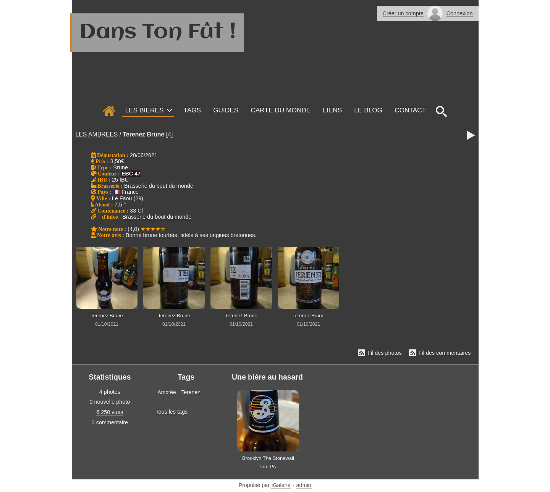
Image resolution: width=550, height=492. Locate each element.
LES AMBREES (97, 134)
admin (303, 485)
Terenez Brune (144, 134)
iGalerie (281, 485)
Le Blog (368, 110)
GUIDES (225, 110)
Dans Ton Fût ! (157, 32)
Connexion (459, 13)
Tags (192, 110)
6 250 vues (109, 412)
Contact (410, 110)
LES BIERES (144, 110)
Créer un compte (403, 13)
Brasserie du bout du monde (157, 217)
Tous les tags (171, 412)
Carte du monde (281, 110)
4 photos (109, 392)
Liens (332, 110)
